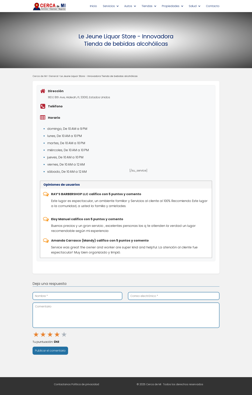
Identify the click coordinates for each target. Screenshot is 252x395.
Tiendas (147, 6)
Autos (128, 6)
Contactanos (62, 384)
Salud (193, 6)
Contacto (212, 6)
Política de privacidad (85, 384)
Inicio (93, 6)
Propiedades (170, 6)
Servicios (109, 6)
